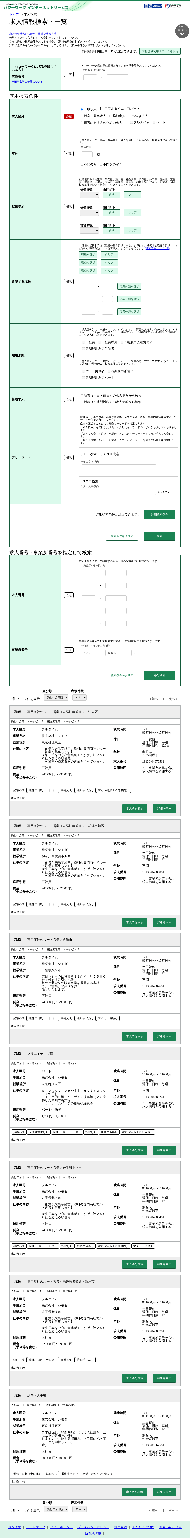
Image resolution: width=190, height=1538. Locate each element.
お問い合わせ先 (170, 1519)
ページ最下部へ (182, 30)
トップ (14, 14)
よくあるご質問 (143, 1519)
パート (131, 108)
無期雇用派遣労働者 (97, 348)
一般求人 (87, 109)
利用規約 (120, 1519)
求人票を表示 (134, 800)
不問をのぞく (109, 164)
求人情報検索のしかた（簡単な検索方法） (34, 34)
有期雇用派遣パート (122, 371)
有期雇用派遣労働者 (135, 342)
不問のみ (87, 164)
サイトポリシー (61, 1519)
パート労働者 (92, 371)
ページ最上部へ (182, 1524)
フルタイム (112, 108)
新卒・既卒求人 (92, 116)
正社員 (87, 342)
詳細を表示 (164, 800)
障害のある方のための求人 (100, 123)
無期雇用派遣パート (157, 371)
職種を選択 (87, 254)
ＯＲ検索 (87, 442)
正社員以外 (106, 342)
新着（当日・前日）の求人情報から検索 (109, 389)
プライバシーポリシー (93, 1519)
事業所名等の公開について (27, 82)
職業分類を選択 (128, 286)
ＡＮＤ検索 (107, 442)
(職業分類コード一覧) (156, 248)
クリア (132, 194)
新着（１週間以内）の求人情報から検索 (109, 395)
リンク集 (14, 1519)
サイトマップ (35, 1519)
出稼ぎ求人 (136, 116)
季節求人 (116, 116)
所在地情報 (93, 1525)
